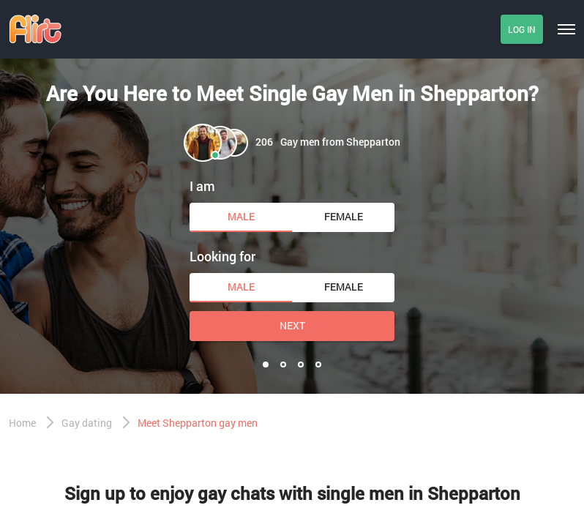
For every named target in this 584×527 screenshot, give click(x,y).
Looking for (222, 256)
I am (202, 186)
